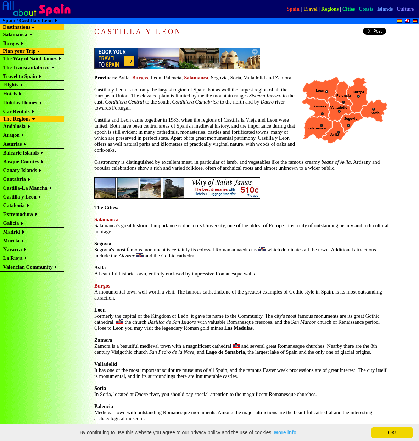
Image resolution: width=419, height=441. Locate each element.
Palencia (103, 406)
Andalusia (14, 126)
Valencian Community (28, 267)
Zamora (103, 340)
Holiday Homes (20, 102)
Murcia (11, 241)
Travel (310, 9)
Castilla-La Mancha (25, 188)
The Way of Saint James (30, 58)
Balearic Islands (21, 153)
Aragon (11, 135)
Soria (100, 388)
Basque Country (21, 161)
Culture (405, 9)
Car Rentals (16, 111)
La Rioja (13, 258)
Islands (385, 9)
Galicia (11, 223)
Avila (100, 267)
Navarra (12, 249)
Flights (10, 85)
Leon (100, 310)
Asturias (12, 144)
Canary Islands (20, 170)
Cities (348, 9)
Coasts (366, 9)
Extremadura (18, 214)
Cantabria (14, 179)
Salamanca (15, 34)
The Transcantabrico (26, 67)
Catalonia (14, 205)
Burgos (11, 43)
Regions (330, 9)
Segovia (102, 243)
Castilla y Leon (20, 197)
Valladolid (105, 364)
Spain (293, 9)
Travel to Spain (20, 76)
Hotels (10, 93)
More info (285, 432)
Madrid (11, 232)
